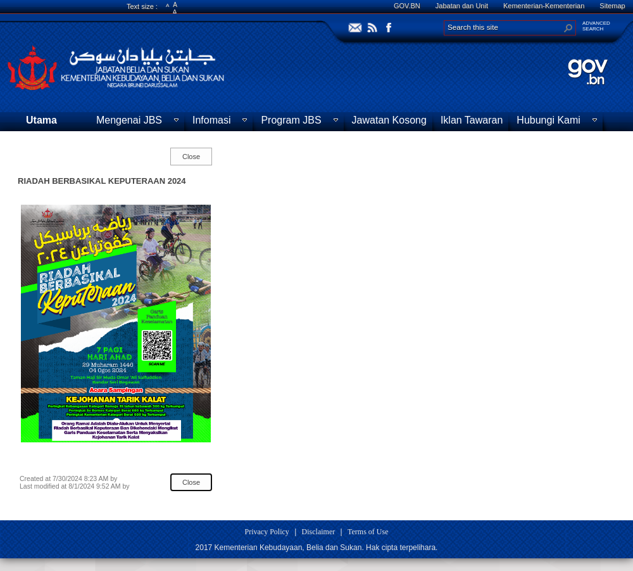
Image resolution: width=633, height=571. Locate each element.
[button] (568, 28)
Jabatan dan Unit (462, 6)
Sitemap (612, 6)
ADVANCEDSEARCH (596, 26)
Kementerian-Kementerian (543, 6)
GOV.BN (407, 6)
